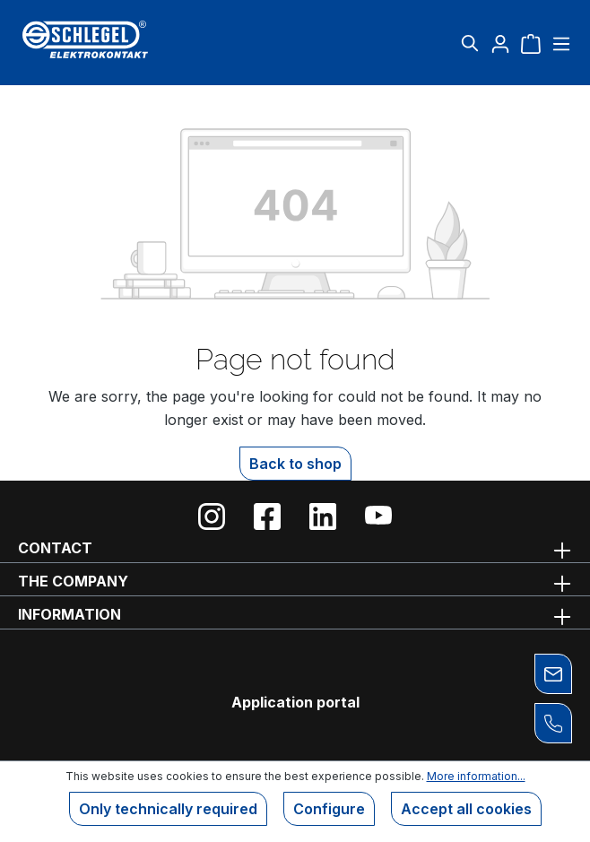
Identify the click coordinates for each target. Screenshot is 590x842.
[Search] (470, 43)
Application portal (295, 702)
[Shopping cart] (531, 43)
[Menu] (559, 43)
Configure (329, 809)
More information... (476, 776)
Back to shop (295, 464)
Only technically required (168, 809)
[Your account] (500, 43)
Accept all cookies (466, 809)
